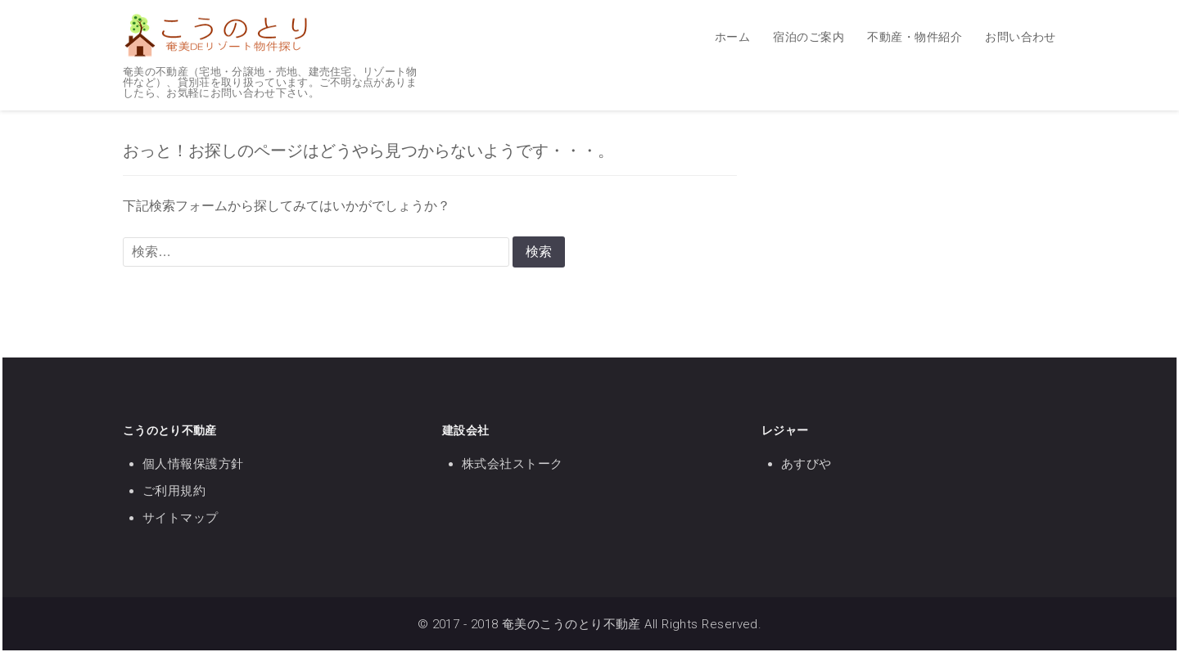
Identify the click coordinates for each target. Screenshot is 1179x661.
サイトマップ (180, 517)
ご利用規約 (174, 490)
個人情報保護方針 (193, 463)
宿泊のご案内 (808, 36)
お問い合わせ (1020, 36)
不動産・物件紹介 (914, 36)
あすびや (806, 463)
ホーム (732, 36)
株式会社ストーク (512, 463)
